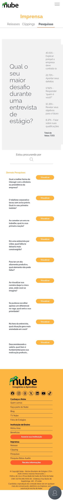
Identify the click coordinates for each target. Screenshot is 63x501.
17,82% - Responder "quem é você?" (51, 93)
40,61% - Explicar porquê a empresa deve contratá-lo (51, 61)
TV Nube (14, 415)
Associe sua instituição (31, 437)
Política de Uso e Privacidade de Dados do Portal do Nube (31, 476)
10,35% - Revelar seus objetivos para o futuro (52, 109)
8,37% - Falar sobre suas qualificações (52, 123)
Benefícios (15, 432)
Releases (13, 24)
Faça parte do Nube (19, 407)
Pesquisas (46, 24)
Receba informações (31, 462)
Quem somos (16, 403)
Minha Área (15, 428)
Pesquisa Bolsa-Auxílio (20, 458)
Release (14, 445)
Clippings (28, 24)
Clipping (14, 450)
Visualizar (45, 177)
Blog (12, 411)
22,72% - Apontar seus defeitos (52, 78)
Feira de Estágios (18, 420)
